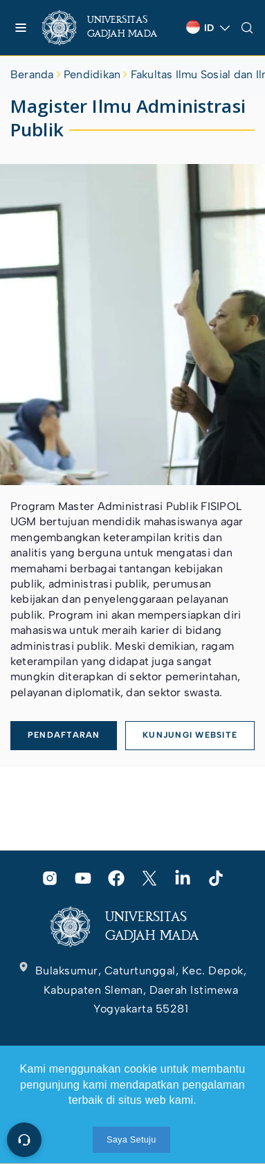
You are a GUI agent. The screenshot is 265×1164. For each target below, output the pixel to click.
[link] (109, 27)
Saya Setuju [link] (131, 1139)
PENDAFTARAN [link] (64, 735)
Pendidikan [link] (92, 74)
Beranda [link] (32, 74)
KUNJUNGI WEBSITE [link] (190, 735)
